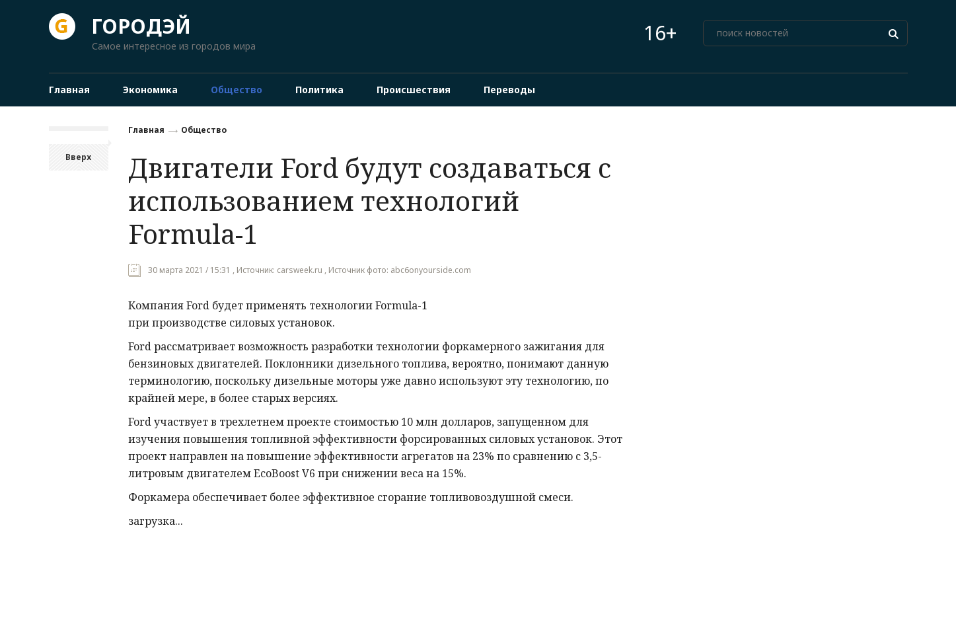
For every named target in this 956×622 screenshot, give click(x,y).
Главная (146, 130)
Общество (204, 130)
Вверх (78, 157)
